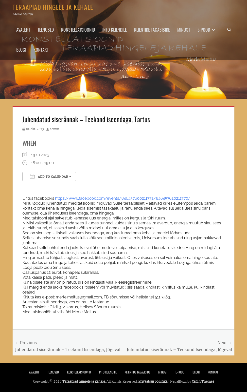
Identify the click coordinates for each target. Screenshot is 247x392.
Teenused (45, 29)
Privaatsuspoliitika (152, 381)
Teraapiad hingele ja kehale (53, 7)
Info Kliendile (114, 29)
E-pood (203, 29)
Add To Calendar (49, 176)
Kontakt (41, 49)
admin (54, 129)
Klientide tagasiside (152, 29)
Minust (183, 29)
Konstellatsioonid (78, 29)
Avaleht (23, 29)
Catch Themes (203, 381)
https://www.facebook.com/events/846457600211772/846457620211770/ (123, 198)
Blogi (21, 49)
